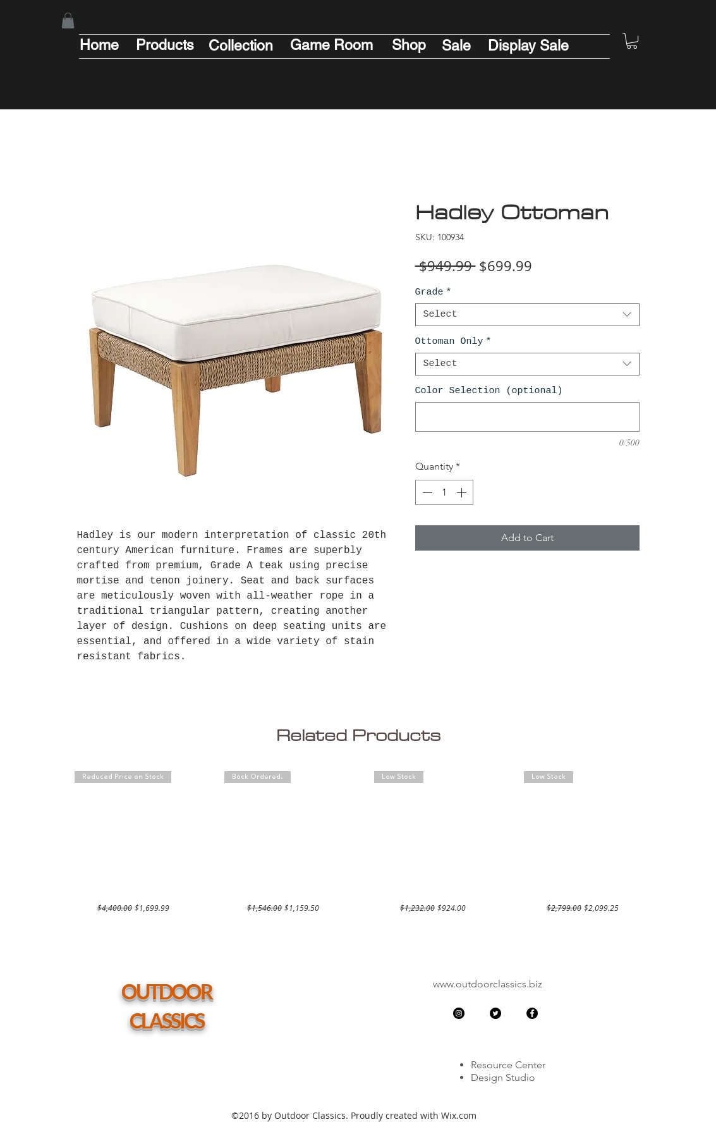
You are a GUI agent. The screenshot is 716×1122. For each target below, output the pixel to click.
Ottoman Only (453, 341)
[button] (68, 20)
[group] (358, 842)
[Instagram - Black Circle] (458, 1013)
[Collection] (241, 45)
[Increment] (462, 492)
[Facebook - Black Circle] (532, 1013)
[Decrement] (426, 492)
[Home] (99, 45)
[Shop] (409, 45)
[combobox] (527, 314)
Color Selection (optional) (489, 391)
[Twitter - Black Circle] (495, 1013)
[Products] (165, 45)
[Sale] (456, 45)
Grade (433, 292)
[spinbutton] (444, 492)
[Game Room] (332, 45)
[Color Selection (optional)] (527, 417)
